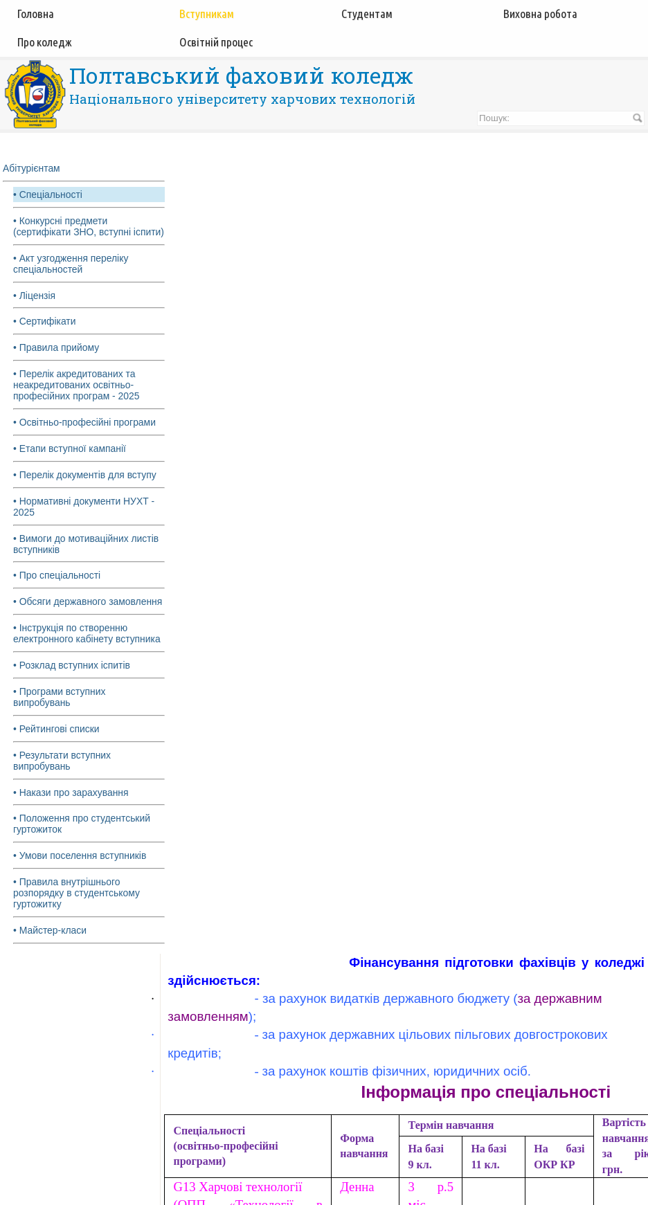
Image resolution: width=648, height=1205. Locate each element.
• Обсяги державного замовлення (88, 613)
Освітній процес (216, 41)
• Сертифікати (44, 332)
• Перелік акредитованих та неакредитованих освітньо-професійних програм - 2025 (77, 396)
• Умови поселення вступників (80, 868)
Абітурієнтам (31, 168)
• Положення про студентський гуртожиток (82, 837)
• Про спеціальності (57, 587)
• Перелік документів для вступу (85, 486)
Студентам (367, 13)
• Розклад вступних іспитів (72, 677)
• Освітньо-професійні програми (85, 434)
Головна (35, 13)
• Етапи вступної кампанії (70, 460)
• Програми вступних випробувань (59, 709)
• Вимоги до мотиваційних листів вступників (86, 556)
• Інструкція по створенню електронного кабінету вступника (87, 646)
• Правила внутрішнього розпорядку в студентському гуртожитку (77, 906)
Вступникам (206, 13)
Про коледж (44, 41)
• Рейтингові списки (56, 741)
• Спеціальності (48, 194)
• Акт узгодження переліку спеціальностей (71, 275)
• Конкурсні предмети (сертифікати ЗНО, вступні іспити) (72, 231)
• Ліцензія (34, 306)
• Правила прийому (56, 359)
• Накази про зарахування (71, 804)
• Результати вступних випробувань (62, 773)
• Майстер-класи (50, 943)
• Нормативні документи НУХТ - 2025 (84, 518)
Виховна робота (540, 13)
